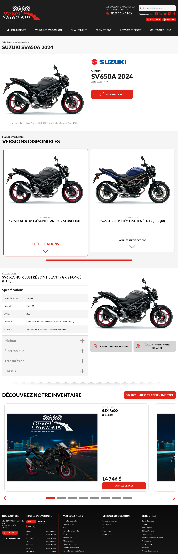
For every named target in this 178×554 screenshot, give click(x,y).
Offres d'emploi (148, 531)
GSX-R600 (110, 411)
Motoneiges (67, 538)
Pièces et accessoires (150, 551)
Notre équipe (147, 528)
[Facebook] (156, 14)
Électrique (67, 534)
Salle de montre (9, 42)
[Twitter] (160, 14)
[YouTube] (165, 14)
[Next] (173, 498)
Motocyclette (23, 42)
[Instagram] (169, 14)
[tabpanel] (41, 541)
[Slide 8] (127, 498)
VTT (64, 528)
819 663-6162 (119, 13)
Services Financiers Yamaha (152, 538)
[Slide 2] (61, 498)
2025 (99, 81)
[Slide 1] (89, 260)
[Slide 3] (72, 498)
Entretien (145, 548)
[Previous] (5, 498)
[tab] (31, 521)
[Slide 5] (94, 498)
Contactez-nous (160, 30)
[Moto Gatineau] (21, 13)
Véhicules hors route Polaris (73, 551)
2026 (93, 81)
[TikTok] (174, 14)
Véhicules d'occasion (48, 30)
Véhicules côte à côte (71, 531)
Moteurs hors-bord (70, 544)
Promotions (103, 30)
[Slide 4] (83, 498)
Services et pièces (130, 30)
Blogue (144, 524)
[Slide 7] (116, 498)
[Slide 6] (105, 498)
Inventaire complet (70, 521)
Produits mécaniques (71, 548)
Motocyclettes (68, 524)
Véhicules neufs (16, 30)
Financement (79, 30)
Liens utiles (149, 516)
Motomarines (68, 541)
